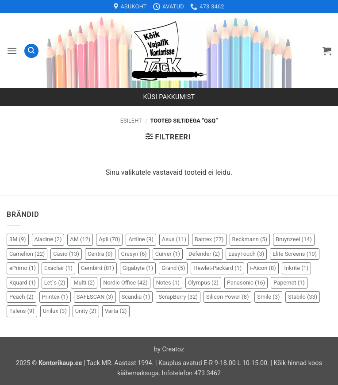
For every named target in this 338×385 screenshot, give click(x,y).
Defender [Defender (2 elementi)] (204, 253)
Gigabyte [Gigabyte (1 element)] (138, 268)
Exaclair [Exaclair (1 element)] (58, 268)
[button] (12, 51)
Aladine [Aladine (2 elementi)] (48, 239)
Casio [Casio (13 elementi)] (66, 253)
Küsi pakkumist (169, 97)
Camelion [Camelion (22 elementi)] (27, 253)
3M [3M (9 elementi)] (17, 239)
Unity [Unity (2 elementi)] (85, 311)
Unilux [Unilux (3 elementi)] (55, 311)
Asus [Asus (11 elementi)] (174, 239)
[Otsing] (31, 51)
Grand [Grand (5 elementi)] (173, 268)
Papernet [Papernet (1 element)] (289, 282)
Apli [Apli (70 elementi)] (109, 239)
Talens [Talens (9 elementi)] (22, 311)
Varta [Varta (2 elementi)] (116, 311)
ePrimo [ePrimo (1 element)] (22, 268)
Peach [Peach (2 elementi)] (21, 296)
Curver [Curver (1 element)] (167, 253)
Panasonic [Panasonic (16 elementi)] (246, 282)
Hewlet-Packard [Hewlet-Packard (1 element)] (217, 268)
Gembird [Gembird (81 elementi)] (97, 268)
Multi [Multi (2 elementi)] (84, 282)
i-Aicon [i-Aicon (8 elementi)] (263, 268)
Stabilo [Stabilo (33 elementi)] (302, 296)
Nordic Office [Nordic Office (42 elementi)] (125, 282)
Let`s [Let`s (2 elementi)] (54, 282)
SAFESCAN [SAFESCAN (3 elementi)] (95, 296)
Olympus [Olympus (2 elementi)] (203, 282)
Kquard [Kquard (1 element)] (22, 282)
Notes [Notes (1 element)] (168, 282)
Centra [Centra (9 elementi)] (100, 253)
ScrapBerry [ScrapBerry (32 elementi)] (178, 296)
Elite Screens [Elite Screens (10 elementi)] (295, 253)
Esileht (131, 120)
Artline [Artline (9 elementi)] (140, 239)
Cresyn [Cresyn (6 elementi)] (134, 253)
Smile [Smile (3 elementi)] (268, 296)
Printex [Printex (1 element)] (55, 296)
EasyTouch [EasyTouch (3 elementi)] (246, 253)
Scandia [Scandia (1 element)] (136, 296)
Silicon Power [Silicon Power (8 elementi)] (227, 296)
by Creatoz (169, 349)
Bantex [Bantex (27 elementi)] (209, 239)
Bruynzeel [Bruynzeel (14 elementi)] (294, 239)
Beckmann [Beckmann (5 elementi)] (249, 239)
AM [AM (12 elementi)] (80, 239)
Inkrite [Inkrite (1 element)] (296, 268)
